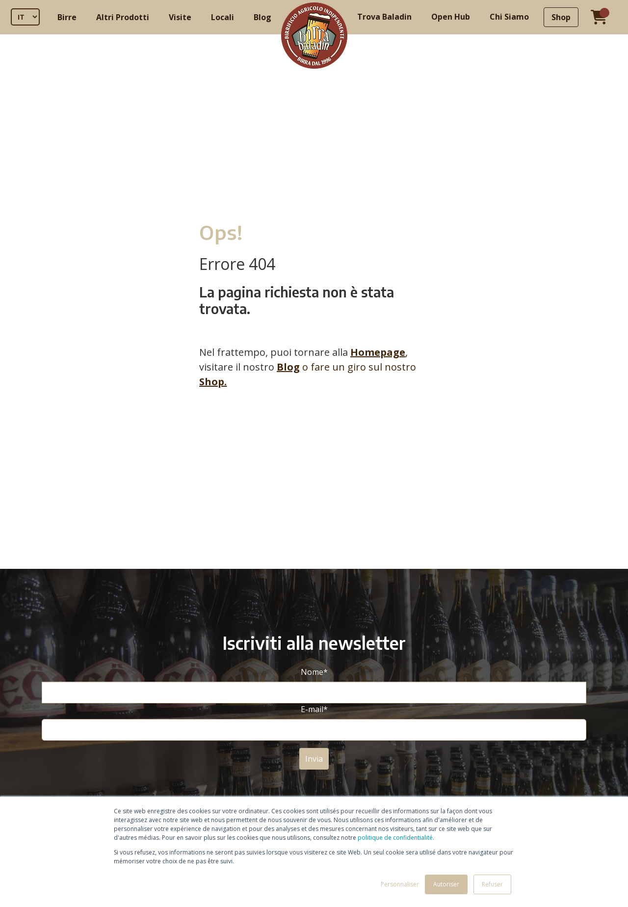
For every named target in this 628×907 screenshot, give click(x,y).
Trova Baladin (384, 16)
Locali (222, 17)
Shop (561, 17)
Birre (67, 17)
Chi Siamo (509, 16)
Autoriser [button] (446, 884)
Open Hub (450, 16)
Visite (180, 17)
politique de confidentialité (395, 837)
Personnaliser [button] (400, 884)
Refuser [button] (492, 884)
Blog (262, 17)
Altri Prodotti (122, 17)
